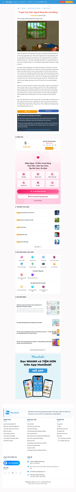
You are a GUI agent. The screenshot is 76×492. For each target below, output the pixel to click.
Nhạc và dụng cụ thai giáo (34, 8)
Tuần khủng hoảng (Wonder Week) (36, 431)
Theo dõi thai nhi (8, 440)
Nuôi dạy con (23, 2)
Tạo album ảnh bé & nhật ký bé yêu (36, 450)
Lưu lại (27, 111)
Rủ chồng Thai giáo (64, 438)
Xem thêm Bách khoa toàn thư (38, 350)
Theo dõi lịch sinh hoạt (33, 426)
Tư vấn (59, 426)
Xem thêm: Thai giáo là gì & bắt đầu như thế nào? (38, 129)
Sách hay (59, 436)
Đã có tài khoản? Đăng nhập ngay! (38, 196)
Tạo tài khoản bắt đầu (38, 191)
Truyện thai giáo (46, 8)
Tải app (62, 2)
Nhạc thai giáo (7, 431)
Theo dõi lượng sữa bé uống (35, 438)
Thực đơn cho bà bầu (9, 436)
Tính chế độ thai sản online (11, 438)
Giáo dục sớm (31, 440)
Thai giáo (23, 8)
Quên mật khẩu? (38, 200)
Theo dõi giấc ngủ (32, 429)
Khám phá (30, 2)
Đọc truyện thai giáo (9, 433)
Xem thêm (38, 246)
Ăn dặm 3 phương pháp (33, 445)
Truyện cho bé (31, 448)
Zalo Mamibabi (11, 463)
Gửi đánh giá (49, 148)
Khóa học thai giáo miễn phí (11, 426)
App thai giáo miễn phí (9, 424)
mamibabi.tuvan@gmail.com (37, 471)
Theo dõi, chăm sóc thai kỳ (10, 429)
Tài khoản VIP (60, 431)
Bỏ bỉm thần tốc (63, 440)
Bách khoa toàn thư (62, 429)
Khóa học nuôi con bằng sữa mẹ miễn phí (38, 436)
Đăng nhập (69, 2)
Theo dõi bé (30, 424)
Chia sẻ (48, 111)
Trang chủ (59, 424)
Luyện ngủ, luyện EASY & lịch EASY (37, 443)
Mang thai (16, 2)
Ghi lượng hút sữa (32, 433)
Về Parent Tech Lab (62, 433)
